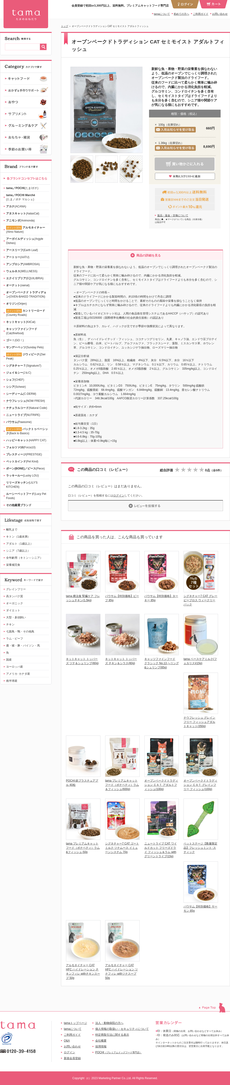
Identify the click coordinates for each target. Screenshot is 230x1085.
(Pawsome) (19, 422)
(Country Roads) (25, 313)
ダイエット (13, 610)
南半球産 (11, 680)
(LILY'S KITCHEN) (22, 484)
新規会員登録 (72, 1058)
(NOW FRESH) (25, 401)
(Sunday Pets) (25, 347)
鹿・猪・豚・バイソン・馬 (23, 645)
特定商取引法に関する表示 (112, 1034)
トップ (64, 26)
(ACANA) (16, 206)
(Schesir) (16, 386)
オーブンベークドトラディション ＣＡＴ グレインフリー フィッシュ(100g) (200, 785)
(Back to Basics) (27, 431)
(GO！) (15, 340)
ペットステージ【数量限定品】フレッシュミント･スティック (200, 848)
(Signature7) (23, 365)
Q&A (67, 1040)
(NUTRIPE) (23, 415)
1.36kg (162, 143)
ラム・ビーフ (14, 638)
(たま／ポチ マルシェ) (20, 197)
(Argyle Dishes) (24, 241)
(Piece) (25, 468)
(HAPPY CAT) (26, 440)
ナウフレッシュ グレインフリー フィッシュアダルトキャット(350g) (199, 722)
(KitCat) (20, 322)
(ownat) (18, 285)
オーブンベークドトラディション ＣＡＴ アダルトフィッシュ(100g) (161, 785)
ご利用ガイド (200, 13)
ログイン (118, 495)
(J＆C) (18, 372)
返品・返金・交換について (172, 215)
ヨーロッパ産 (14, 666)
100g (161, 124)
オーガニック (14, 603)
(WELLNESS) (21, 271)
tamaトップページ (75, 1023)
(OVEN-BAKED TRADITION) (26, 294)
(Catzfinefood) (21, 331)
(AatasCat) (22, 213)
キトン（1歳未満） (18, 536)
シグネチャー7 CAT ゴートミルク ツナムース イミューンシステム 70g (122, 848)
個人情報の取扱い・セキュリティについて (122, 1029)
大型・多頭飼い (16, 617)
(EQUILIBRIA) (24, 278)
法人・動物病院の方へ (109, 1023)
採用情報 (101, 1046)
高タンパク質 (14, 596)
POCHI (118, 1052)
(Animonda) (20, 220)
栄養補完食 (13, 564)
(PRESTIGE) (24, 454)
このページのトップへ (214, 1007)
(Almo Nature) (25, 229)
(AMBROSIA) (23, 264)
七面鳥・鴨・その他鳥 (20, 631)
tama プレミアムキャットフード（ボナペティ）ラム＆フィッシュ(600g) (122, 785)
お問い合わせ (220, 13)
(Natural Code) (26, 408)
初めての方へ (181, 13)
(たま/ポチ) (22, 188)
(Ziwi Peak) (25, 356)
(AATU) (17, 257)
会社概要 (101, 1040)
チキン (10, 624)
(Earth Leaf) (22, 250)
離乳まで (11, 529)
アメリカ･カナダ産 (18, 673)
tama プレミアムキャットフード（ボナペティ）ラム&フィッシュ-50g (83, 848)
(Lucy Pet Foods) (26, 496)
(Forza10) (20, 447)
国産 (9, 659)
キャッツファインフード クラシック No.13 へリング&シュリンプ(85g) (161, 663)
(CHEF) (15, 379)
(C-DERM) (21, 393)
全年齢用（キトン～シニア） (24, 557)
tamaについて (162, 13)
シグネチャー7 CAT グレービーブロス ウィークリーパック (200, 600)
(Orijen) (16, 303)
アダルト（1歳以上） (19, 543)
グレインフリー (16, 589)
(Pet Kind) (22, 461)
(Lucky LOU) (22, 475)
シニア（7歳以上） (18, 550)
